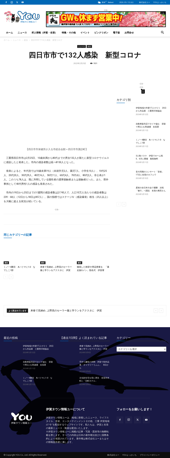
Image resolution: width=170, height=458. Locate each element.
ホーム (9, 32)
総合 (26, 40)
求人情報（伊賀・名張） (44, 32)
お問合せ (129, 32)
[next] (161, 311)
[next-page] (11, 277)
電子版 (116, 32)
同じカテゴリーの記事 (18, 235)
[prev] (156, 311)
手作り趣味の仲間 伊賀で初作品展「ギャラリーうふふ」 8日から (94, 365)
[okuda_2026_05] (105, 25)
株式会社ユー (144, 2)
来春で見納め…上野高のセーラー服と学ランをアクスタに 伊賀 (66, 310)
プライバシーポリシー (150, 455)
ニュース (22, 32)
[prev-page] (6, 277)
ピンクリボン (101, 32)
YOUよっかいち (159, 2)
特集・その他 (69, 32)
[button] (162, 32)
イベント (85, 32)
